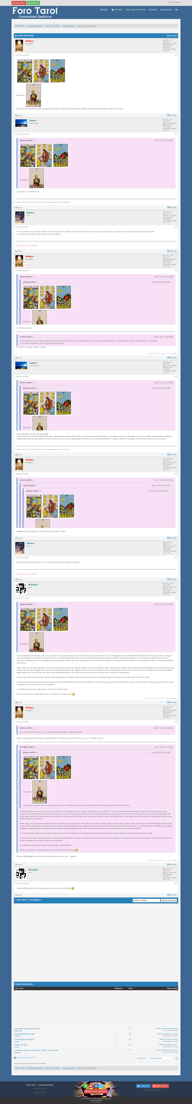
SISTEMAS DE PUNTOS (136, 10)
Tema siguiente (34, 900)
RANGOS (153, 10)
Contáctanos (143, 1086)
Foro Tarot (84, 1098)
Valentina (17, 1036)
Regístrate (33, 3)
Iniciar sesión (19, 3)
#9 (176, 722)
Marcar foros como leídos (96, 1091)
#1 (176, 55)
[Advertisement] (87, 945)
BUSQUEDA (166, 10)
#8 (176, 598)
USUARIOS (117, 10)
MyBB (99, 1100)
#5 (176, 376)
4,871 (168, 50)
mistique (173, 353)
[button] (177, 9)
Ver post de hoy (40, 1092)
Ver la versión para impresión (26, 1057)
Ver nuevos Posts (39, 1089)
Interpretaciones (69, 26)
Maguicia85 (18, 1031)
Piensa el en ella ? (21, 1045)
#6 (176, 474)
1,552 (168, 222)
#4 (176, 270)
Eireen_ (175, 1045)
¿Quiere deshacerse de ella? (24, 1034)
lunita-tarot (174, 1050)
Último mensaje (161, 1028)
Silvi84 (16, 1042)
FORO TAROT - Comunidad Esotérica (29, 26)
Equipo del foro (160, 1086)
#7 (176, 557)
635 (168, 130)
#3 (176, 227)
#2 (176, 134)
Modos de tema (172, 36)
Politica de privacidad (152, 1090)
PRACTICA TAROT (53, 26)
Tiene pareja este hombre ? (24, 1039)
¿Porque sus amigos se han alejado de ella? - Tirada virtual (36, 1050)
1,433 (168, 594)
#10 (175, 883)
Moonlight (173, 698)
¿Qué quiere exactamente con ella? (27, 1029)
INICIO (104, 10)
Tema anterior (22, 900)
